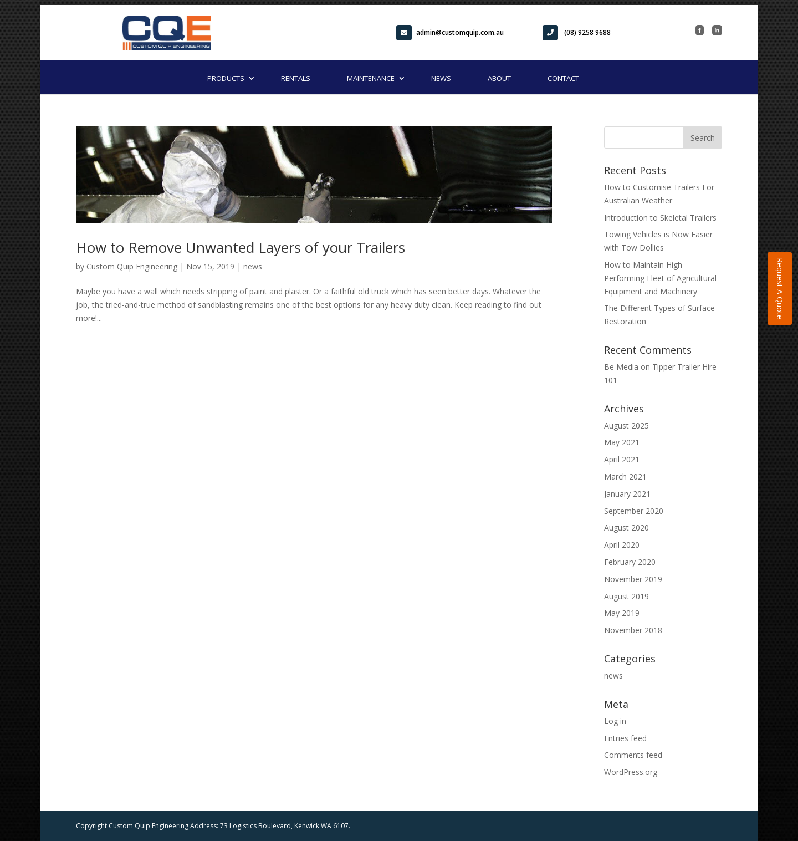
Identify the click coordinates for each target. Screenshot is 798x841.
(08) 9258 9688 (577, 32)
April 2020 (622, 544)
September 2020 (633, 511)
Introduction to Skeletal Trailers (660, 217)
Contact (563, 78)
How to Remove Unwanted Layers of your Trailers (240, 247)
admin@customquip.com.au (450, 32)
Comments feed (633, 755)
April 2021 (622, 459)
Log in (615, 721)
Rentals (295, 78)
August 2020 (626, 527)
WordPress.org (630, 772)
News (441, 78)
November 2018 (633, 630)
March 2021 (625, 476)
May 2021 (622, 442)
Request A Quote (780, 288)
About (499, 78)
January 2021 (627, 493)
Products (225, 78)
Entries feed (625, 738)
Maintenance (371, 78)
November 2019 (633, 579)
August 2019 (626, 596)
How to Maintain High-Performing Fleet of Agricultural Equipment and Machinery (660, 278)
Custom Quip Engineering (131, 266)
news (252, 266)
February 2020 (630, 562)
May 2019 (622, 613)
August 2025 (626, 425)
